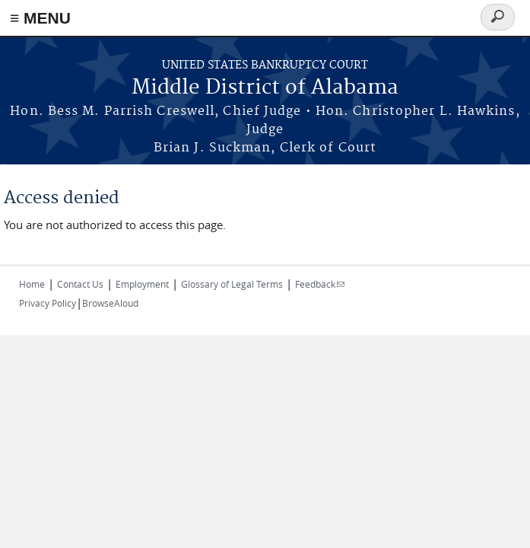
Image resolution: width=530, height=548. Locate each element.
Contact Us (80, 284)
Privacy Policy (47, 303)
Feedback (319, 284)
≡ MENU (40, 18)
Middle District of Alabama (265, 87)
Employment (142, 284)
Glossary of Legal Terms (232, 284)
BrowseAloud (110, 303)
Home (32, 284)
